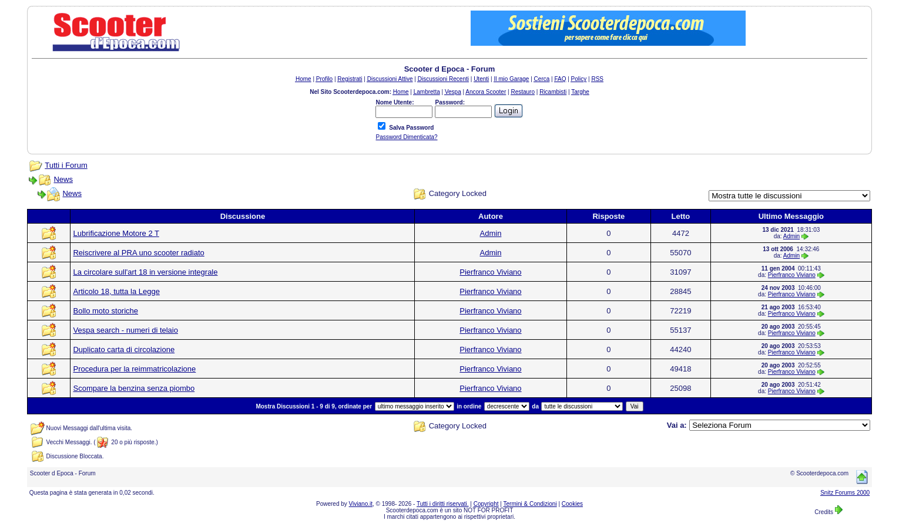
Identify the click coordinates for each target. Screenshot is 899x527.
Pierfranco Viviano (490, 272)
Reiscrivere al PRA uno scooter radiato (138, 252)
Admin (491, 233)
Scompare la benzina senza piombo (133, 388)
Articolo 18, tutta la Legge (116, 291)
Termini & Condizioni (530, 504)
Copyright (486, 504)
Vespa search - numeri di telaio (125, 330)
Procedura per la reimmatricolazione (134, 368)
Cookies (572, 504)
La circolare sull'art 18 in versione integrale (145, 272)
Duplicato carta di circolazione (124, 349)
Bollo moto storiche (105, 310)
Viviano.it (361, 504)
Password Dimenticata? (406, 137)
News (63, 179)
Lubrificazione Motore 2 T (116, 233)
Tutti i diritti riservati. (443, 504)
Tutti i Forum (66, 165)
